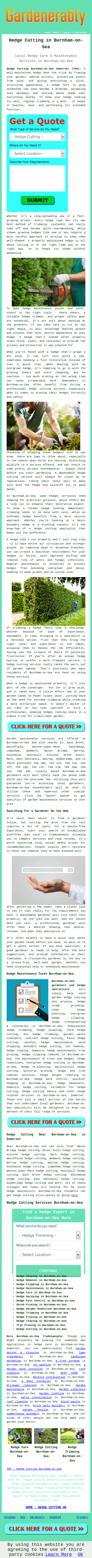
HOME (47, 32)
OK (80, 1554)
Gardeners (37, 1517)
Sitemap (9, 1517)
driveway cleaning (22, 1385)
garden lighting (51, 1393)
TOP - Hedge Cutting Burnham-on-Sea (34, 1468)
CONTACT (67, 32)
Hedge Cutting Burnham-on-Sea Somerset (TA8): (44, 68)
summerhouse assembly (23, 1413)
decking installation (49, 1377)
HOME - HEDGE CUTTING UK (46, 1507)
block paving (70, 1401)
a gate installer (36, 1381)
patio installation (36, 1397)
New (22, 1517)
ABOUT (56, 32)
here (74, 1195)
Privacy (82, 1517)
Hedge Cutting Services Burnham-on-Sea (45, 1203)
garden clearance (72, 1389)
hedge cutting (35, 1182)
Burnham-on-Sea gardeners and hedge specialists (69, 985)
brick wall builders (49, 1405)
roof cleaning (17, 1401)
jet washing (42, 1364)
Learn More (58, 1554)
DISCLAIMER (80, 32)
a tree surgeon (68, 1360)
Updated (55, 1517)
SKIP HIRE (69, 1372)
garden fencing (35, 1409)
